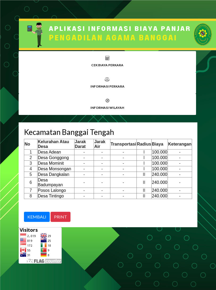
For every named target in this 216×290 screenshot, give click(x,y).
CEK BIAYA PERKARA (107, 65)
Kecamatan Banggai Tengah (69, 131)
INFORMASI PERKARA (107, 86)
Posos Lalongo (52, 190)
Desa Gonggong (53, 157)
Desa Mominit (51, 163)
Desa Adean (49, 152)
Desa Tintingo (51, 196)
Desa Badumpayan (50, 182)
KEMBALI (36, 216)
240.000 (159, 174)
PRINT (60, 216)
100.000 (159, 152)
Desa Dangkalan (53, 174)
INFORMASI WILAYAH (107, 108)
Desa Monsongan (54, 169)
